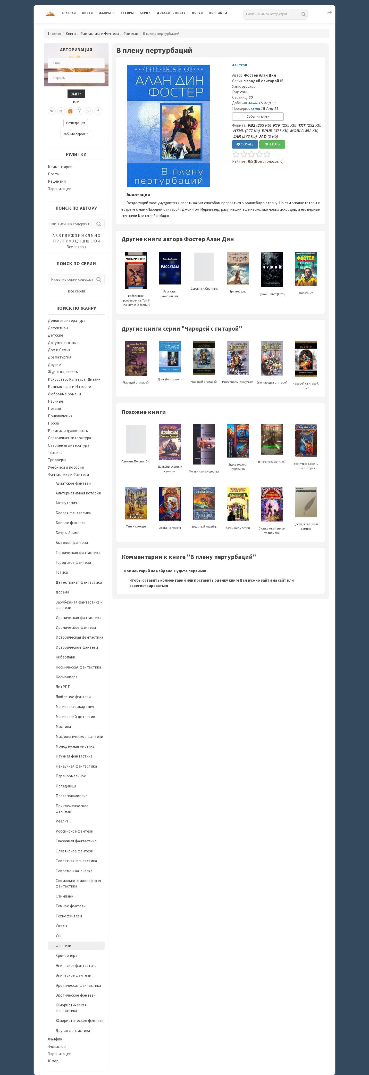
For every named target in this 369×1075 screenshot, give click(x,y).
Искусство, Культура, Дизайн (74, 379)
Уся (59, 935)
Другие (54, 364)
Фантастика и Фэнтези (99, 33)
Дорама (62, 592)
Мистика (63, 726)
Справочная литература (69, 437)
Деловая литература (66, 320)
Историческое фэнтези (77, 647)
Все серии (76, 291)
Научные (55, 401)
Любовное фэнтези (73, 696)
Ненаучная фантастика (76, 766)
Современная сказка (74, 870)
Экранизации (60, 188)
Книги (87, 13)
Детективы (58, 327)
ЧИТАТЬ (272, 144)
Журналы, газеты (63, 371)
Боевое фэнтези (71, 522)
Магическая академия (75, 706)
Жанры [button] (105, 13)
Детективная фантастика (79, 582)
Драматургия (59, 357)
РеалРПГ (64, 821)
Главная (69, 13)
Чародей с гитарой (261, 80)
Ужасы (61, 925)
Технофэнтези (69, 916)
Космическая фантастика (78, 667)
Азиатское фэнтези (73, 483)
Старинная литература (68, 445)
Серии (145, 13)
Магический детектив (75, 716)
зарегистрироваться (148, 585)
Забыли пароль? (75, 134)
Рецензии (57, 181)
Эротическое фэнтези (76, 995)
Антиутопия (66, 502)
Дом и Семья (59, 349)
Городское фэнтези (73, 562)
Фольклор (57, 1046)
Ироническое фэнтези (76, 627)
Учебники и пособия (66, 467)
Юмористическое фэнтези (80, 1020)
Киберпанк (65, 657)
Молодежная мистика (75, 746)
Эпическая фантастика (76, 965)
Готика (62, 572)
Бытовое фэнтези (72, 542)
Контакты (218, 13)
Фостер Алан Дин (260, 75)
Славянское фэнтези (74, 851)
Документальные (63, 342)
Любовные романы (64, 394)
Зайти (76, 93)
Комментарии (60, 166)
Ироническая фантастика (78, 617)
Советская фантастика (76, 860)
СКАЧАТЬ (245, 144)
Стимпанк (64, 896)
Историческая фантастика (79, 637)
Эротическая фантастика (78, 985)
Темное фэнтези (71, 905)
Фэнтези (130, 33)
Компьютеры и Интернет (70, 386)
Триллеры (57, 459)
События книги (258, 116)
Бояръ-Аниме (68, 532)
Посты (54, 174)
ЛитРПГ (63, 686)
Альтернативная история (78, 493)
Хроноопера (66, 955)
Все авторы (76, 246)
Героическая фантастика (78, 552)
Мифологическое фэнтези (79, 736)
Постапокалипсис (72, 795)
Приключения (60, 415)
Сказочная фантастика (76, 840)
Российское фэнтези (74, 831)
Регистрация (75, 123)
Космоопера (67, 676)
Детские (55, 335)
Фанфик (55, 1039)
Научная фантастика (74, 756)
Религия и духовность (68, 430)
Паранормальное (71, 775)
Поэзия (54, 408)
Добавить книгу (171, 13)
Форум (197, 13)
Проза (53, 423)
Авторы (127, 13)
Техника (55, 452)
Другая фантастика (73, 1030)
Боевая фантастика (73, 512)
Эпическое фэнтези (73, 975)
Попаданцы (66, 786)
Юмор (53, 1060)
